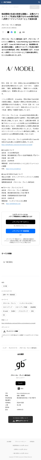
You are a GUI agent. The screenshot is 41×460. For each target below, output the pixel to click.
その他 (5, 286)
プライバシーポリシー (20, 441)
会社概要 (9, 441)
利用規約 (32, 441)
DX (4, 315)
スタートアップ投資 (21, 307)
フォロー (20, 383)
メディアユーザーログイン (20, 222)
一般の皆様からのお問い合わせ (20, 453)
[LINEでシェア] (14, 32)
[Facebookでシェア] (11, 32)
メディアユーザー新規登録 (20, 231)
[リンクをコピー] (23, 32)
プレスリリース (13, 348)
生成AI (13, 311)
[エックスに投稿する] (8, 32)
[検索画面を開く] (39, 2)
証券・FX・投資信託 (9, 294)
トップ (4, 348)
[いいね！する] (3, 32)
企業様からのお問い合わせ (20, 449)
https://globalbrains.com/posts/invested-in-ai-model (17, 144)
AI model (5, 311)
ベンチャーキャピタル (25, 303)
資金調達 (33, 307)
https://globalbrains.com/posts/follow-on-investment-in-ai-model (18, 323)
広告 (32, 311)
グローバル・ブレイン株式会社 (28, 348)
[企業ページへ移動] (20, 365)
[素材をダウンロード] (20, 32)
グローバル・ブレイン (9, 303)
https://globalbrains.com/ (23, 393)
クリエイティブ (23, 311)
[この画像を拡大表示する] (8, 262)
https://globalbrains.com (13, 203)
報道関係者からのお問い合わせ (20, 445)
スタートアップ (7, 307)
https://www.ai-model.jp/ (13, 169)
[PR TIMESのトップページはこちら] (7, 2)
